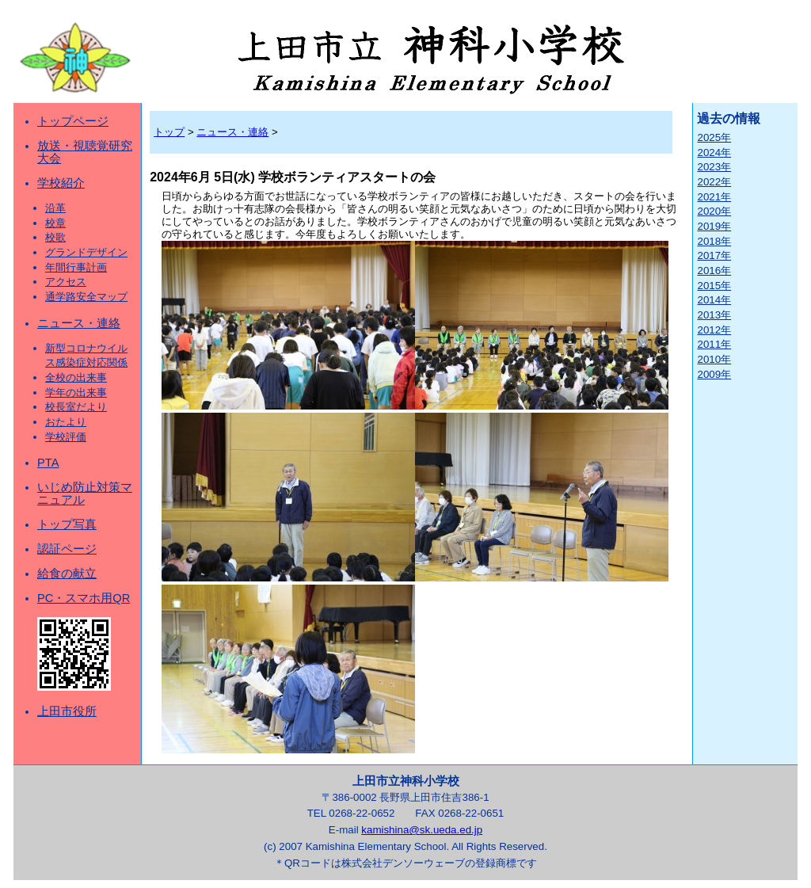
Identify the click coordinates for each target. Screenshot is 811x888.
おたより (65, 422)
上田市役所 (67, 711)
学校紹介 (61, 183)
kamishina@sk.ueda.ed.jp (421, 830)
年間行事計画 (76, 267)
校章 (55, 223)
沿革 (55, 208)
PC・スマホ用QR (83, 598)
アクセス (65, 282)
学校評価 (65, 437)
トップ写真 (67, 524)
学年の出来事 (76, 392)
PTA (48, 462)
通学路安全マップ (86, 297)
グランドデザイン (86, 252)
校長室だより (76, 407)
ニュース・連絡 (78, 323)
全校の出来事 (76, 377)
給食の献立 (67, 573)
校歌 (55, 237)
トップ (169, 132)
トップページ (73, 121)
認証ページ (67, 549)
